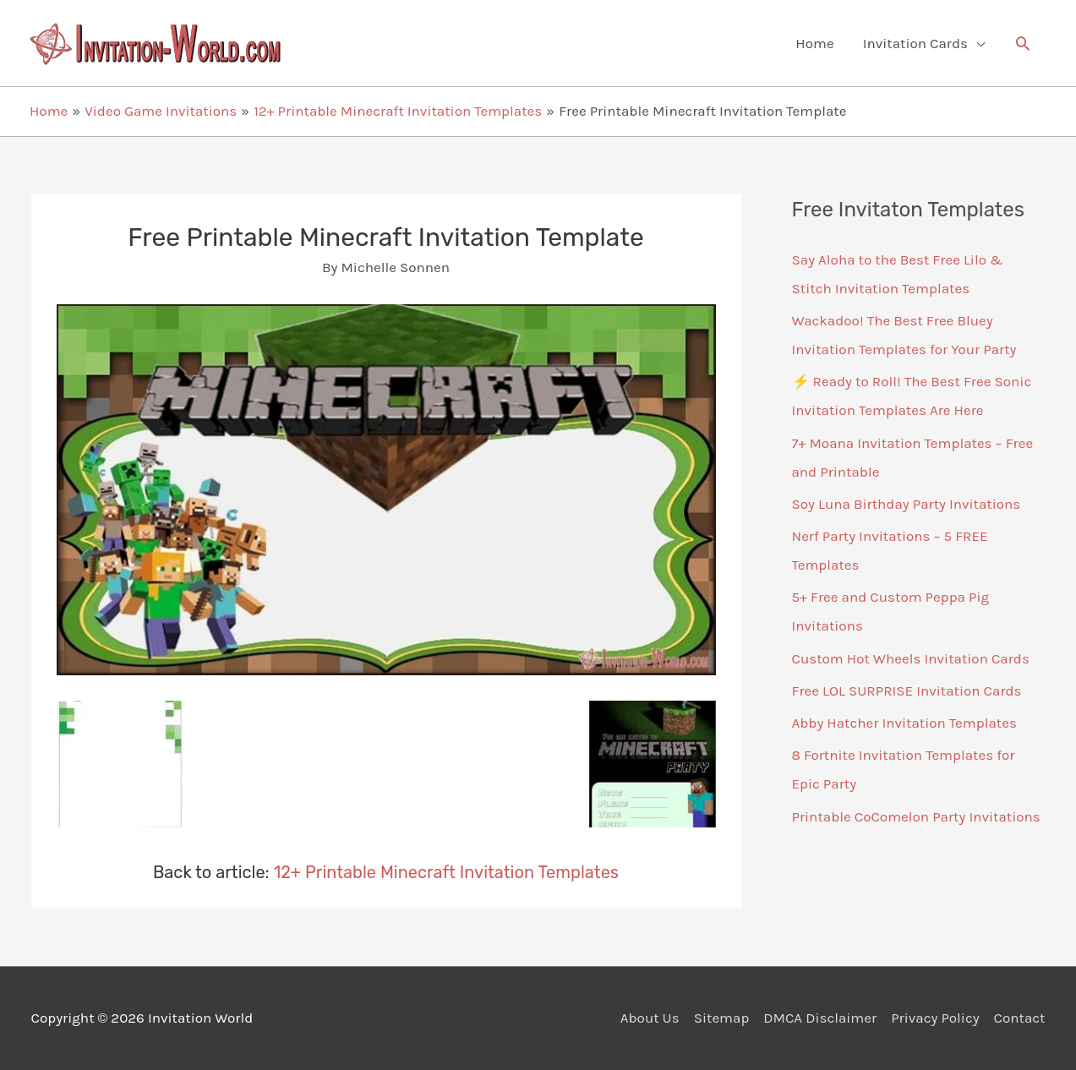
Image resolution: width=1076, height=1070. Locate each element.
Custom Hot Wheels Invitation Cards (911, 658)
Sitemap (722, 1017)
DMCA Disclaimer (820, 1017)
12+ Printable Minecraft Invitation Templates (446, 872)
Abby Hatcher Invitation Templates (904, 722)
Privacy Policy (935, 1017)
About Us (650, 1017)
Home (814, 43)
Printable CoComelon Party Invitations (916, 816)
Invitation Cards (915, 43)
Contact (1020, 1017)
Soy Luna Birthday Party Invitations (906, 503)
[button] (1022, 43)
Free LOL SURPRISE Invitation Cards (907, 690)
